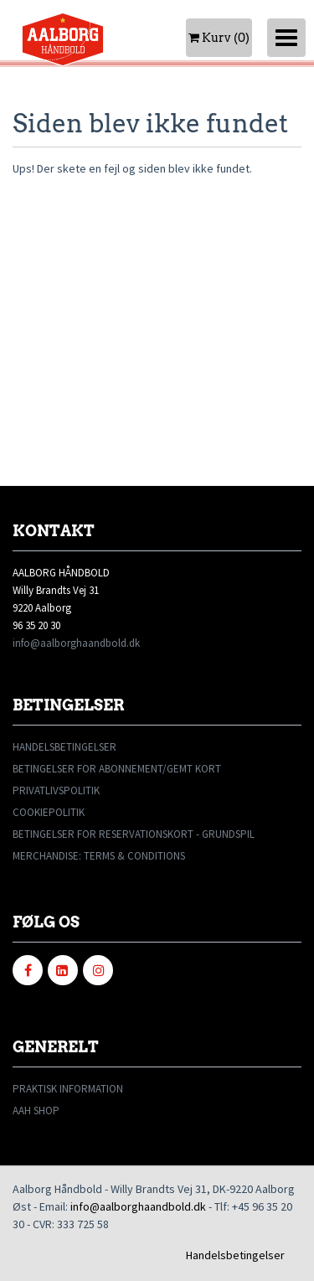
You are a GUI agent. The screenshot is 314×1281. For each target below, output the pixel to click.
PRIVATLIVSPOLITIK (56, 790)
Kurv (219, 37)
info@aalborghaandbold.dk (76, 643)
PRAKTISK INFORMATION (68, 1089)
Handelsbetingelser (235, 1255)
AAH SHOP (36, 1110)
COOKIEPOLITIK (49, 812)
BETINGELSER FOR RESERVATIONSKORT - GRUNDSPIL (134, 834)
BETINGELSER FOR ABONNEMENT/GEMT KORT (117, 769)
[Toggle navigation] (286, 37)
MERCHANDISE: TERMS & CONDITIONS (99, 856)
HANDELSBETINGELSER (64, 747)
